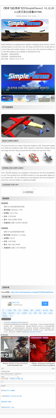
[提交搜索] (18, 377)
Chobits (20, 322)
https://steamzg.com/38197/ (33, 332)
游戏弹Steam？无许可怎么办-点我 (11, 396)
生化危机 (12, 378)
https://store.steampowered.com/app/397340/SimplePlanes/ (32, 292)
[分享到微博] (2, 319)
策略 (45, 313)
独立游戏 (24, 16)
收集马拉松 (11, 313)
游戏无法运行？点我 (7, 407)
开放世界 (38, 310)
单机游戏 (18, 16)
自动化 (50, 313)
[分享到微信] (7, 319)
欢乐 (18, 313)
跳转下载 (15, 302)
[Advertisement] (28, 268)
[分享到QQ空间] (5, 319)
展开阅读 (28, 192)
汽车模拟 (24, 313)
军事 (15, 310)
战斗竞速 (45, 310)
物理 (35, 313)
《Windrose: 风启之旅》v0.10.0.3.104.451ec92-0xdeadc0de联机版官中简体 (15, 364)
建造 (32, 310)
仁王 (16, 378)
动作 (20, 310)
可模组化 (25, 310)
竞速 (40, 313)
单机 (22, 378)
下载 (45, 303)
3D (3, 310)
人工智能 (8, 310)
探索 (51, 310)
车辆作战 (4, 316)
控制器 (4, 313)
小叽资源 (12, 322)
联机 (19, 378)
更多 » (53, 368)
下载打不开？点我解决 (8, 390)
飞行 (11, 316)
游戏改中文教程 (6, 401)
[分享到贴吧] (10, 319)
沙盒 (30, 313)
